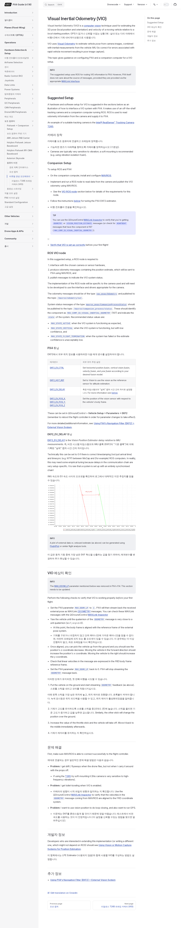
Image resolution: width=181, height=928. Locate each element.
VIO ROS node (69, 191)
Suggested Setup (155, 22)
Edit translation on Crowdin (62, 893)
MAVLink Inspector (93, 220)
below (77, 200)
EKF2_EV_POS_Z (57, 405)
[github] (175, 4)
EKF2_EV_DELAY (57, 389)
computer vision (92, 25)
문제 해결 (151, 31)
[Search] (53, 4)
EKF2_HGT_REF (57, 380)
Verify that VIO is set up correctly (67, 244)
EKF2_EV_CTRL (57, 368)
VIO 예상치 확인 (154, 27)
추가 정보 (151, 40)
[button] (32, 12)
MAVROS (106, 175)
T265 (68, 776)
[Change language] (156, 4)
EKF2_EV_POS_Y (57, 402)
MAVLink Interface (71, 81)
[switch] (166, 4)
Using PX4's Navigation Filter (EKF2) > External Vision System (83, 880)
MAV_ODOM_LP (61, 586)
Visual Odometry (66, 43)
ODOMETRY (84, 611)
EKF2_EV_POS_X (57, 398)
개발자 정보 (152, 36)
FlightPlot (54, 546)
